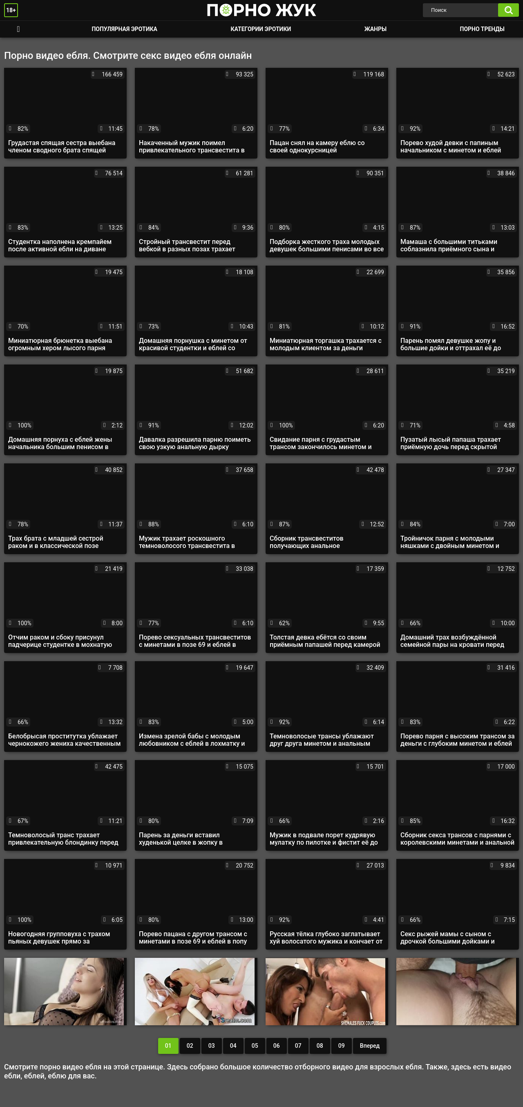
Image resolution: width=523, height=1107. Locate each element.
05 (255, 1045)
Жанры (375, 29)
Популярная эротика (124, 29)
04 (233, 1045)
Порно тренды (482, 29)
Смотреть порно (18, 29)
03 (211, 1045)
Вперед (370, 1045)
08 (320, 1045)
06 (276, 1045)
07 (298, 1045)
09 (341, 1045)
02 (190, 1045)
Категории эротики (260, 29)
